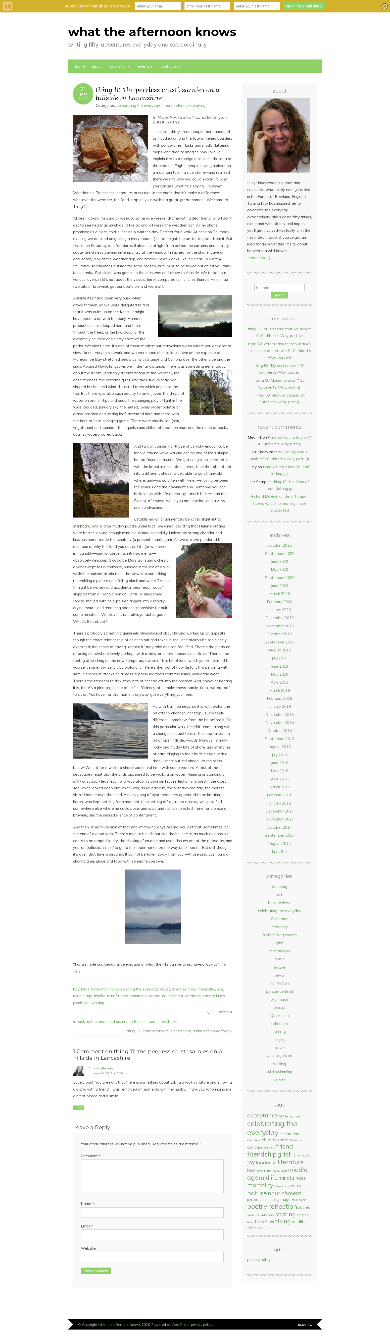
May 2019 (279, 674)
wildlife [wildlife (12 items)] (299, 1221)
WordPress (180, 1330)
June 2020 (279, 585)
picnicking (81, 1002)
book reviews (279, 902)
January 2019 (279, 706)
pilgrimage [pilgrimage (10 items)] (282, 1199)
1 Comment (222, 1012)
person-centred (279, 991)
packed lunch (213, 995)
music (280, 959)
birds (85, 989)
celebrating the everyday (138, 105)
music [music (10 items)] (296, 1185)
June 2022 (279, 561)
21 (83, 89)
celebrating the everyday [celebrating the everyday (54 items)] (272, 1128)
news (279, 975)
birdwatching (102, 989)
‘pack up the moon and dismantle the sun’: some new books (127, 1021)
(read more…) (258, 257)
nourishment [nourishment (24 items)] (284, 1193)
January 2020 (279, 609)
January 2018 (279, 803)
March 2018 (279, 787)
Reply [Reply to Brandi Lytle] (78, 1108)
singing (280, 1039)
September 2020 (279, 577)
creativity (280, 927)
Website (88, 1254)
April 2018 (280, 779)
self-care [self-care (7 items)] (267, 1215)
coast (165, 989)
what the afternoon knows (152, 32)
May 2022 (279, 569)
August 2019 (279, 650)
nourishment (172, 995)
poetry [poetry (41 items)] (257, 1206)
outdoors (193, 995)
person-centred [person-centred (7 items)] (259, 1200)
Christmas (279, 918)
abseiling (279, 886)
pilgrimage (280, 999)
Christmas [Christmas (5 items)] (295, 1140)
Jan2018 (83, 95)
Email (87, 1232)
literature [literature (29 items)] (291, 1162)
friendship (206, 989)
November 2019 (280, 626)
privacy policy (259, 1259)
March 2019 (279, 690)
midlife (99, 995)
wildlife (280, 1080)
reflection (182, 105)
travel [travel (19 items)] (262, 1221)
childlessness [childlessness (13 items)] (275, 1139)
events (144, 66)
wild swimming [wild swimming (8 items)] (259, 1227)
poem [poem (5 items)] (295, 1200)
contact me (171, 66)
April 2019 (280, 682)
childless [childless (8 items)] (254, 1140)
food (192, 989)
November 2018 (280, 722)
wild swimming (279, 1071)
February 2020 (279, 601)
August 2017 (279, 843)
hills (220, 989)
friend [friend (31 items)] (284, 1146)
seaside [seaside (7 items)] (253, 1215)
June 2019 (279, 666)
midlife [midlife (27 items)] (268, 1177)
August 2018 (279, 746)
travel (280, 1047)
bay (76, 989)
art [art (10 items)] (281, 1115)
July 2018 (280, 755)
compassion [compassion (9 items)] (257, 1147)
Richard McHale (264, 496)
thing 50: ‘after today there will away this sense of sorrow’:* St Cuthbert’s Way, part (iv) (279, 351)
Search (280, 295)
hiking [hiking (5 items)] (296, 1155)
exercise (179, 989)
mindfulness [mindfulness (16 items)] (292, 1178)
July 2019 (280, 658)
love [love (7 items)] (259, 1171)
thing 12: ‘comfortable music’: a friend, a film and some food (178, 1031)
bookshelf (118, 66)
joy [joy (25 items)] (251, 1162)
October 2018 (279, 730)
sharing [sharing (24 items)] (285, 1214)
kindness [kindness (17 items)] (266, 1162)
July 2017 (280, 851)
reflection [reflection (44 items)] (282, 1206)
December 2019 (279, 617)
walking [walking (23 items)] (280, 1221)
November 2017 (280, 819)
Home (80, 66)
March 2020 (279, 593)
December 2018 (279, 714)
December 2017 (279, 811)
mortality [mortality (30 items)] (260, 1185)
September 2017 (279, 835)
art (279, 894)
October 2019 (279, 634)
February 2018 (279, 795)
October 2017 (279, 827)
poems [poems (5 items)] (302, 1200)
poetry (279, 1007)
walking (199, 105)
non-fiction (279, 983)
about (97, 66)
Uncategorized (279, 1055)
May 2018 (279, 770)
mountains (138, 995)
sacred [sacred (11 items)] (304, 1207)
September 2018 (279, 738)
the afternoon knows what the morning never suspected (280, 503)
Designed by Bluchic (305, 1331)
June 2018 (279, 762)
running (280, 1031)
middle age (82, 995)
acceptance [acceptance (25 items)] (262, 1115)
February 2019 (279, 698)
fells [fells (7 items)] (272, 1147)
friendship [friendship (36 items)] (262, 1154)
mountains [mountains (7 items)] (282, 1186)
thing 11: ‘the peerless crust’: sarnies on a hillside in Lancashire (157, 93)
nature (167, 105)
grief (280, 942)
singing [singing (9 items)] (303, 1215)
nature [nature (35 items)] (257, 1193)
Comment (90, 1156)
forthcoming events (280, 934)
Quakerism (279, 1015)
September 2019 (279, 642)
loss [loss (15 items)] (251, 1170)
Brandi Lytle (97, 1068)
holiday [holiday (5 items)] (305, 1155)
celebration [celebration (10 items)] (289, 1133)
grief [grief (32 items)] (284, 1154)
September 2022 (279, 553)
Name (87, 1209)
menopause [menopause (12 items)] (275, 1170)
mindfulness (117, 995)
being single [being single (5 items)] (292, 1116)
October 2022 (279, 545)
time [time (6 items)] (250, 1222)
